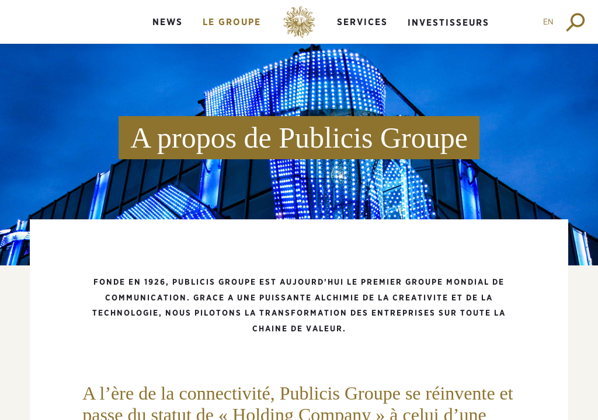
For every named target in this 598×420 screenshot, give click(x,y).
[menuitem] (168, 31)
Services (362, 21)
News (167, 21)
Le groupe (232, 21)
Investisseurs (448, 22)
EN (548, 21)
